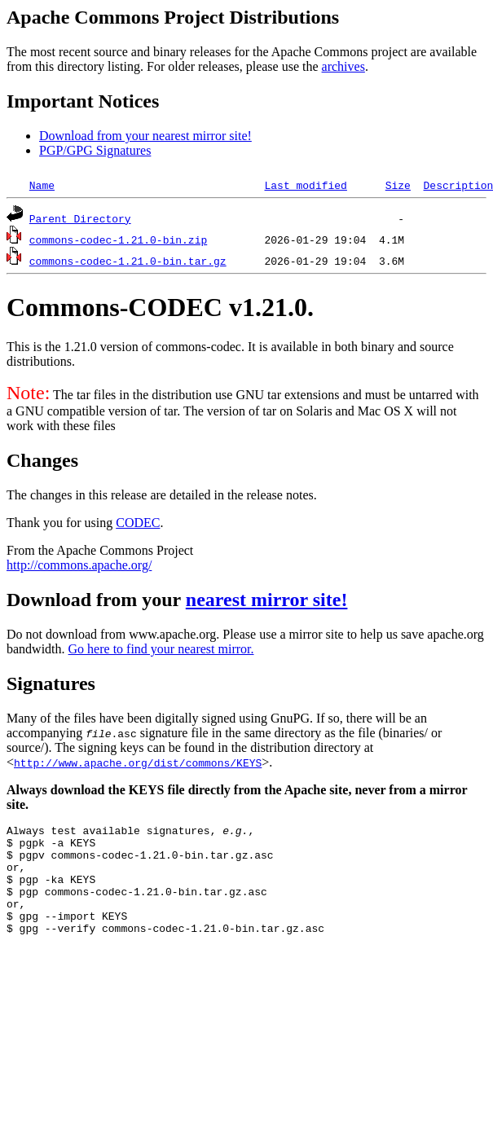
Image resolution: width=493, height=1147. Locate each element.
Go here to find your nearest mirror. (161, 649)
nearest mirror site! (267, 599)
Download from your (96, 599)
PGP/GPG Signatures (95, 150)
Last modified (305, 185)
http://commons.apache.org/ (79, 565)
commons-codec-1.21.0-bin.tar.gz (128, 260)
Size (398, 185)
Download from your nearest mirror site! (145, 136)
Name (42, 185)
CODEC (138, 523)
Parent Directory (80, 218)
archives (343, 66)
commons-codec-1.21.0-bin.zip (118, 239)
